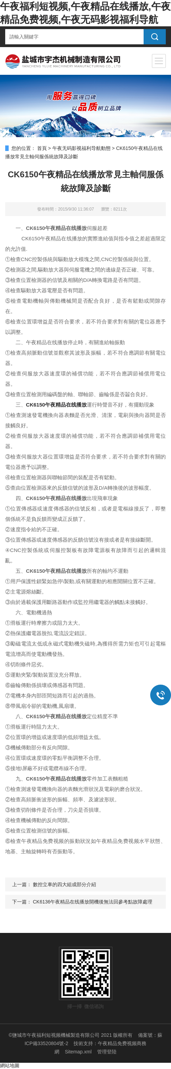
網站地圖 (9, 1065)
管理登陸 (107, 1051)
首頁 (42, 148)
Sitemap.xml (78, 1051)
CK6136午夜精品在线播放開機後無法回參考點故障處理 (93, 902)
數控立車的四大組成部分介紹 (64, 884)
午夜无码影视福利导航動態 (81, 148)
